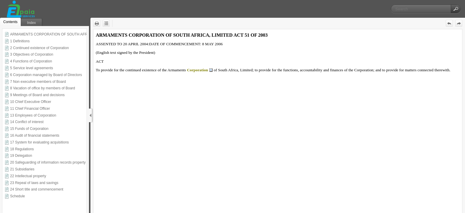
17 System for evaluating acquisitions (39, 142)
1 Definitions (20, 41)
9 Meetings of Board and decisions (37, 95)
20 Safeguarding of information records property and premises (59, 162)
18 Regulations (22, 149)
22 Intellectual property (28, 176)
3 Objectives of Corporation (31, 54)
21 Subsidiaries (22, 169)
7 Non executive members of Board (38, 82)
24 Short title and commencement (36, 189)
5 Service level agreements (31, 68)
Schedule (17, 196)
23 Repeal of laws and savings (34, 183)
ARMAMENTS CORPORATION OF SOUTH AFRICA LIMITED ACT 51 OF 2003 (73, 34)
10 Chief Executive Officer (30, 102)
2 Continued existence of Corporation (39, 48)
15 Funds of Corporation (29, 129)
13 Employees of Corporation (33, 115)
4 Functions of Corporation (31, 61)
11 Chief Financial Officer (30, 108)
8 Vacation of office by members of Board (42, 88)
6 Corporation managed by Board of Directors (46, 75)
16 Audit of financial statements (34, 135)
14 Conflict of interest (27, 122)
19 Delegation (21, 156)
